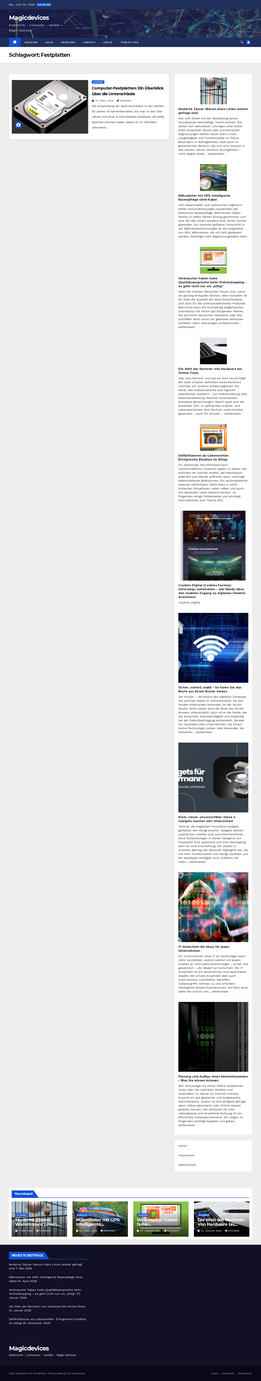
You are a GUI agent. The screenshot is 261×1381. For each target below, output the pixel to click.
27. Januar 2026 (151, 1231)
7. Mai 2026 (26, 1231)
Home (182, 1146)
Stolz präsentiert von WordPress (27, 1373)
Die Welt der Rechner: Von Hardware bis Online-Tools (220, 1224)
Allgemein (21, 1215)
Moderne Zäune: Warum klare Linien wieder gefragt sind (36, 1224)
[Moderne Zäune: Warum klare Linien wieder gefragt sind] (213, 91)
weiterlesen (216, 153)
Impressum (186, 1155)
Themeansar (78, 1373)
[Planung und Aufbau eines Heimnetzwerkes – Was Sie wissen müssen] (213, 1037)
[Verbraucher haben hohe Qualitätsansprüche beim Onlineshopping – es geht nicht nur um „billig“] (213, 260)
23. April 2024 (104, 100)
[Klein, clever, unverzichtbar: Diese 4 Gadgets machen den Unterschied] (213, 777)
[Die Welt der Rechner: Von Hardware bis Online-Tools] (213, 350)
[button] (242, 42)
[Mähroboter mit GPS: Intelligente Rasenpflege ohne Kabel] (213, 177)
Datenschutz (187, 1164)
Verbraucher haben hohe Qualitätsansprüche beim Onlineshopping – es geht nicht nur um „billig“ (212, 282)
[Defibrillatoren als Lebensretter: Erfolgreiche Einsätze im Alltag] (213, 437)
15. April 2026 (89, 1231)
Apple (108, 42)
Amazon (31, 42)
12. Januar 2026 (211, 1231)
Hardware (98, 82)
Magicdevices (29, 17)
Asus (49, 42)
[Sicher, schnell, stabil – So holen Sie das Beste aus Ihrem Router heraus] (213, 648)
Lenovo (89, 42)
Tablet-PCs (129, 42)
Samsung (68, 42)
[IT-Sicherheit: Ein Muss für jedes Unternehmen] (213, 907)
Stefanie (124, 100)
